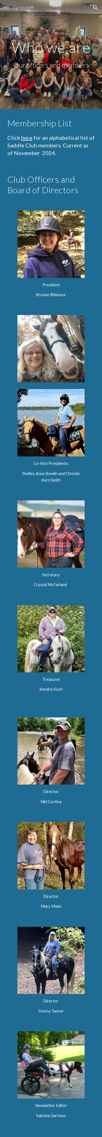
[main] (51, 54)
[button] (6, 7)
